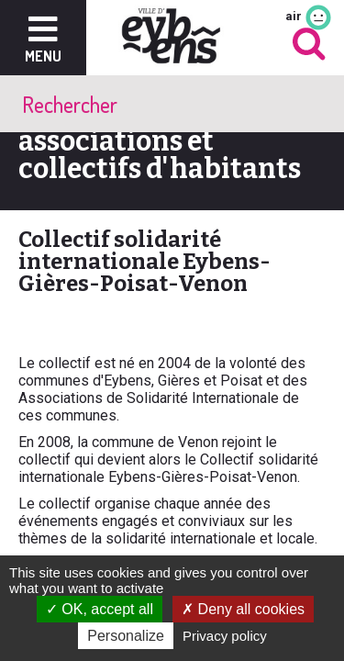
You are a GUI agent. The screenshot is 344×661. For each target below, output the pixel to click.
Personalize (125, 636)
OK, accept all (99, 609)
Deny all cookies (243, 609)
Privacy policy (225, 636)
